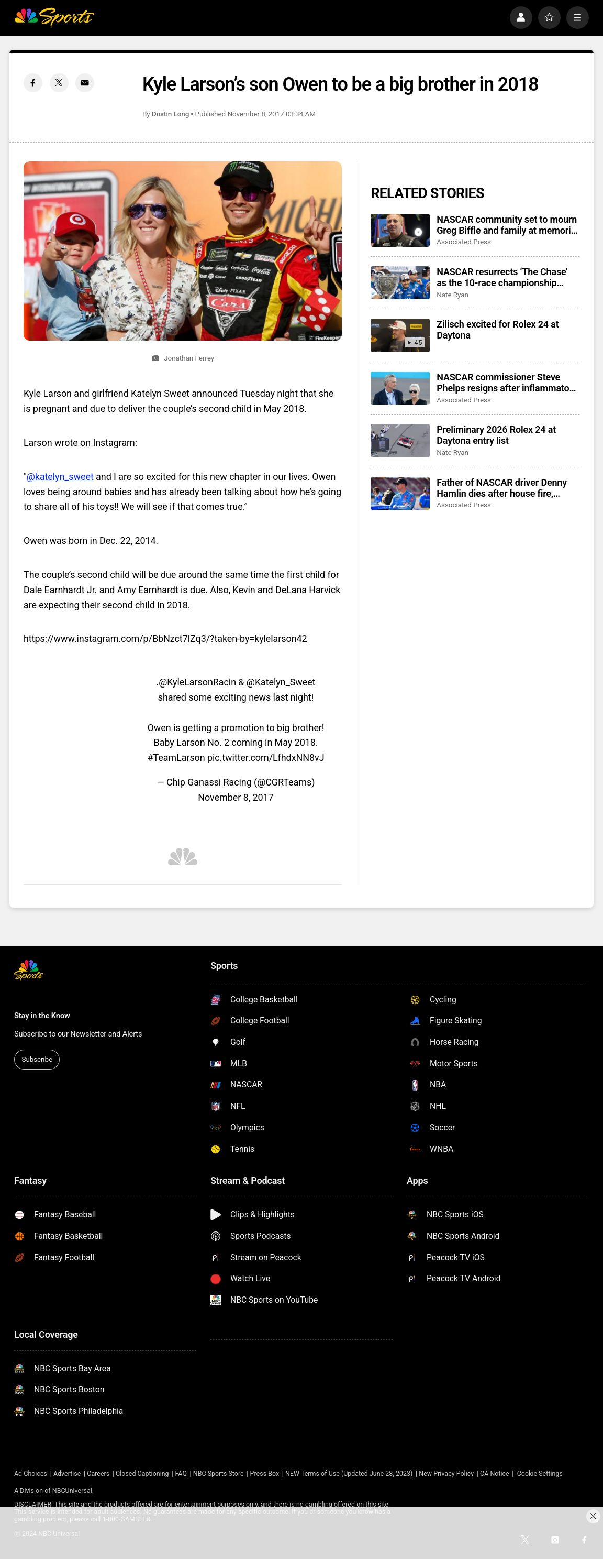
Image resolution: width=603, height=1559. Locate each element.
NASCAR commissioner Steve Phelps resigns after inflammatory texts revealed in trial (507, 383)
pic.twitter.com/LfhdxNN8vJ (266, 757)
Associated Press (464, 241)
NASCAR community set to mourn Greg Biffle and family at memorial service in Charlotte (507, 225)
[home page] (54, 17)
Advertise (67, 1473)
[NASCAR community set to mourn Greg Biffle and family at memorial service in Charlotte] (400, 230)
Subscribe (37, 1059)
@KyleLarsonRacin (197, 682)
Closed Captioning (142, 1473)
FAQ (181, 1473)
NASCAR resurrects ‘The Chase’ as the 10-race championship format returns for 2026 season (502, 277)
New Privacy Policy (446, 1473)
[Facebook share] (33, 82)
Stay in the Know (42, 1015)
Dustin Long (170, 114)
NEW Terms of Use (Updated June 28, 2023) (348, 1473)
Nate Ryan (452, 294)
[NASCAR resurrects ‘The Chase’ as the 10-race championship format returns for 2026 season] (400, 282)
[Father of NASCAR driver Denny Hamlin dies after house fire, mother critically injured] (400, 493)
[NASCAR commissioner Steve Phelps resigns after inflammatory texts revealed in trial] (400, 388)
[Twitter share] (59, 82)
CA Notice (494, 1473)
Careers (98, 1473)
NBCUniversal (72, 1491)
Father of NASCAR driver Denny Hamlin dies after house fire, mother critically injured (502, 488)
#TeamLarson (176, 757)
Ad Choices (30, 1473)
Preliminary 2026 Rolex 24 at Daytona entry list (496, 435)
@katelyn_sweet (60, 476)
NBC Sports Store (218, 1473)
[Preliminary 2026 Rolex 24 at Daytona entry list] (400, 440)
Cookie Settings (540, 1473)
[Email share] (84, 82)
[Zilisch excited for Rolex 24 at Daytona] (400, 335)
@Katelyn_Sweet (281, 682)
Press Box (265, 1473)
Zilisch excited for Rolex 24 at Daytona (498, 330)
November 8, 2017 (235, 797)
